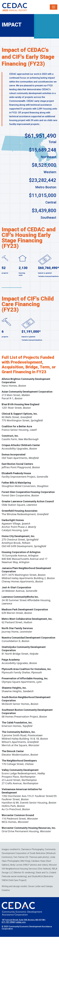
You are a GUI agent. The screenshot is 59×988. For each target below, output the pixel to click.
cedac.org (21, 922)
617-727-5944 (8, 922)
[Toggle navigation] (53, 7)
